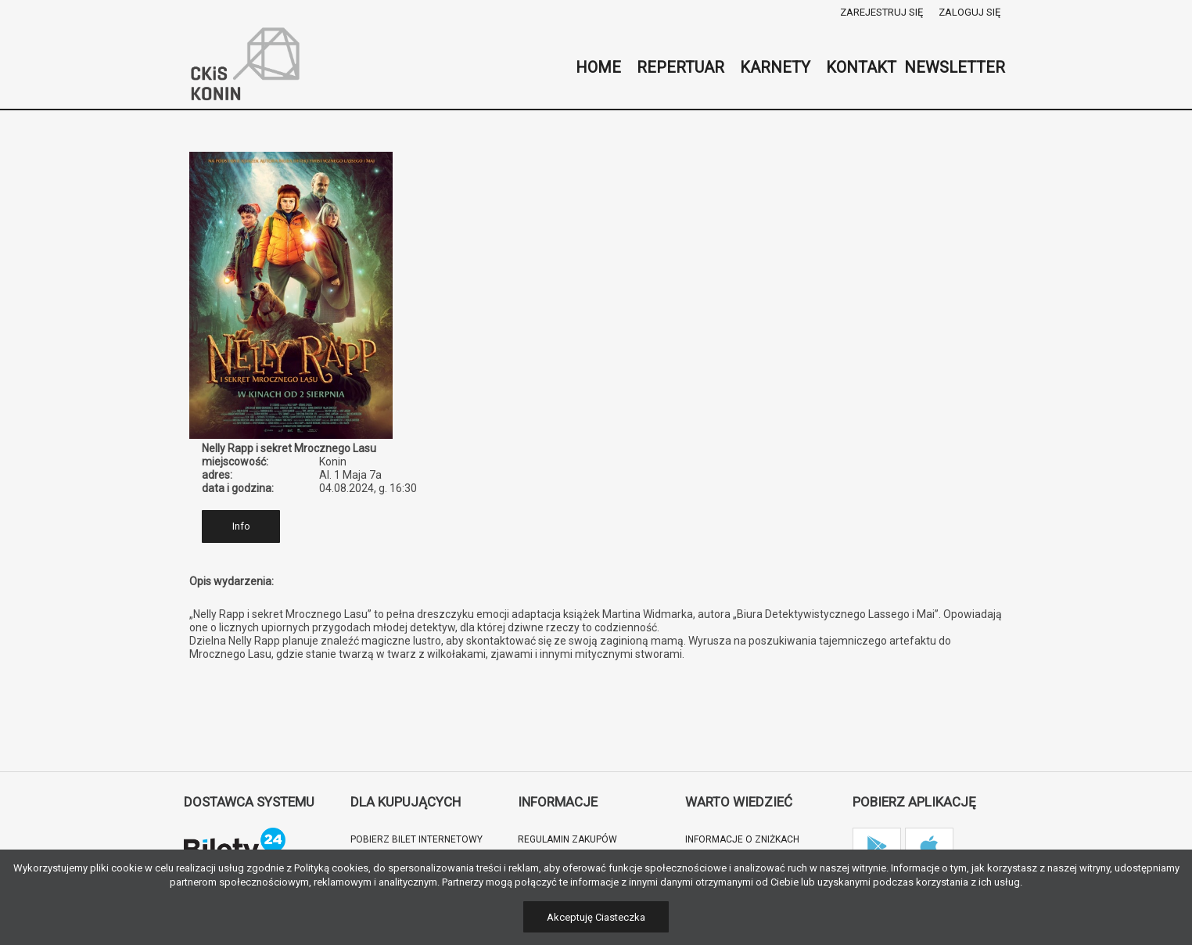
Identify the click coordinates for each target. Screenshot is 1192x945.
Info (241, 526)
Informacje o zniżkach (742, 839)
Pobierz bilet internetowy (416, 839)
